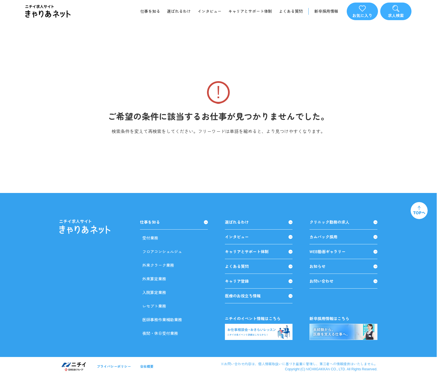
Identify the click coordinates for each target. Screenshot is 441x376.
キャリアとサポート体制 (250, 11)
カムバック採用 (343, 237)
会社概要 (147, 366)
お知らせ (343, 266)
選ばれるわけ (179, 11)
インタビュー (209, 11)
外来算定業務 (154, 279)
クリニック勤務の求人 (343, 222)
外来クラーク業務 (158, 265)
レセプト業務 (154, 306)
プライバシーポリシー (114, 366)
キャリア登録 (259, 281)
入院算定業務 (154, 292)
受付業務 (150, 238)
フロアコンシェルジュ (162, 251)
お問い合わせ (343, 281)
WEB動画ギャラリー (343, 251)
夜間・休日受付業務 (160, 333)
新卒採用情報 (326, 11)
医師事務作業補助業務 (162, 319)
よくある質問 (291, 11)
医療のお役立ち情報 (259, 296)
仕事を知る (150, 11)
